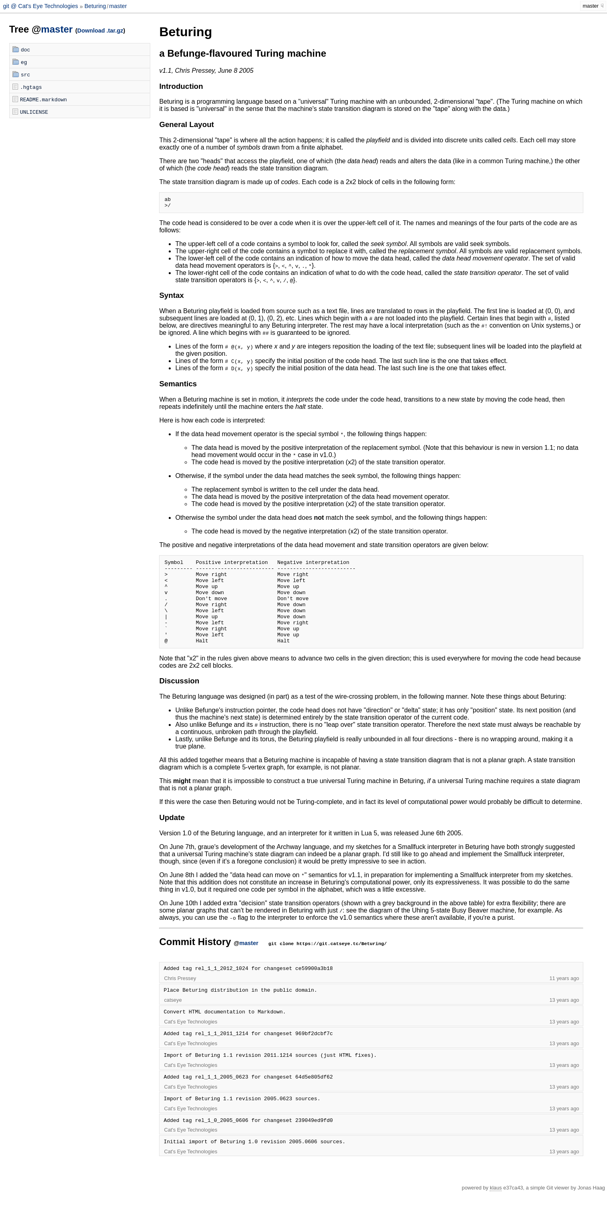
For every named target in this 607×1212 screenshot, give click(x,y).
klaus (496, 1207)
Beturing (95, 6)
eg (24, 62)
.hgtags (31, 86)
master (118, 6)
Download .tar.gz (100, 30)
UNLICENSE (34, 111)
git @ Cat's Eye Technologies (41, 6)
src (25, 74)
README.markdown (43, 99)
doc (25, 49)
